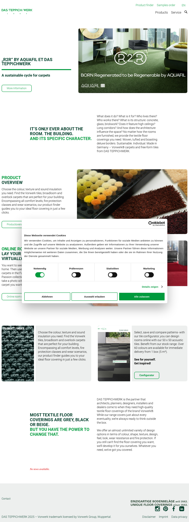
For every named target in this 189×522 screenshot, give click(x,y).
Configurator (146, 375)
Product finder (145, 5)
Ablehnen (47, 296)
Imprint (163, 516)
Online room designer (19, 296)
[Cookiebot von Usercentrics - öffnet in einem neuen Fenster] (151, 223)
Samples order (166, 5)
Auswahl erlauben (94, 296)
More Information (17, 88)
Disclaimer (149, 516)
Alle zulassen (141, 296)
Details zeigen (150, 286)
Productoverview (16, 224)
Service (176, 12)
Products (161, 12)
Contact (6, 498)
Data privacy (179, 516)
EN (183, 5)
